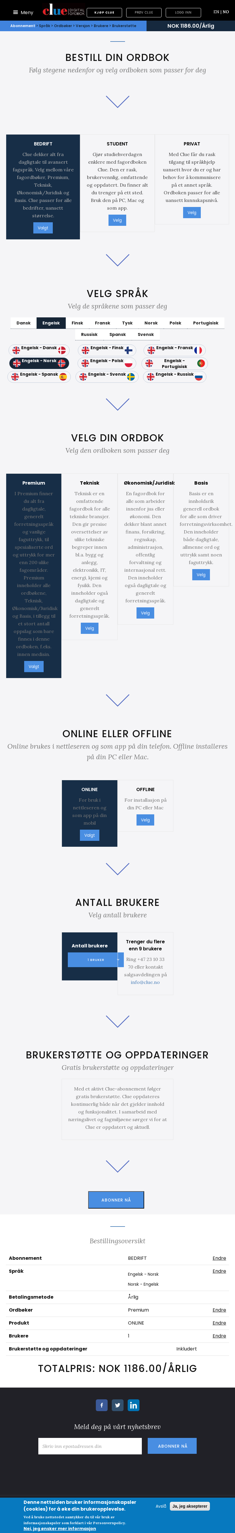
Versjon (83, 25)
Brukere (101, 25)
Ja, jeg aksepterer (189, 1506)
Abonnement (22, 25)
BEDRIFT (137, 1258)
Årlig (133, 1297)
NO (226, 11)
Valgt (43, 228)
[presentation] (80, 1468)
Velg (117, 220)
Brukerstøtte (124, 25)
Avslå (161, 1506)
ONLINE (136, 1323)
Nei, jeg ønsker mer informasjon (60, 1529)
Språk (45, 25)
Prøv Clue (144, 12)
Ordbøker (63, 25)
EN (217, 11)
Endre (219, 1258)
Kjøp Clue (104, 12)
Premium (138, 1310)
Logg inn (183, 12)
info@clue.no (145, 982)
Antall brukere (90, 945)
